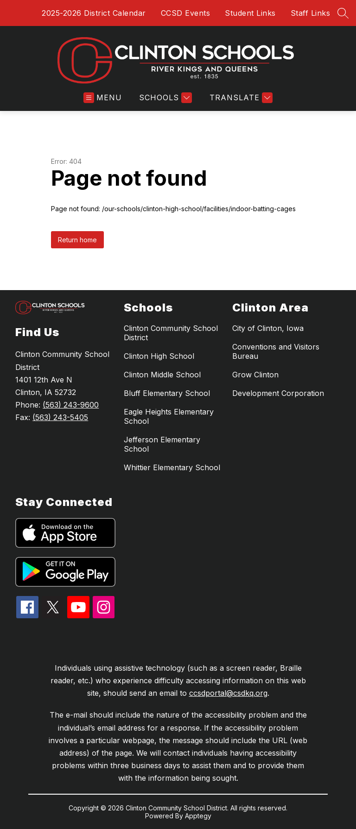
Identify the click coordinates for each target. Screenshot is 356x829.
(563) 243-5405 (60, 417)
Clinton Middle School (162, 374)
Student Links (250, 13)
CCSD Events (185, 13)
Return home (77, 240)
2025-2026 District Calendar (94, 13)
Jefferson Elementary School (162, 444)
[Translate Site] (240, 98)
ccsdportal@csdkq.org (228, 693)
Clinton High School (159, 356)
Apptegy (198, 816)
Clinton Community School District (171, 333)
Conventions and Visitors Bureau (275, 351)
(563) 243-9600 (71, 404)
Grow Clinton (255, 374)
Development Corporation (278, 393)
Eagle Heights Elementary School (169, 416)
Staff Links (311, 13)
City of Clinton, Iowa (268, 328)
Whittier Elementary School (172, 467)
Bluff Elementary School (167, 393)
